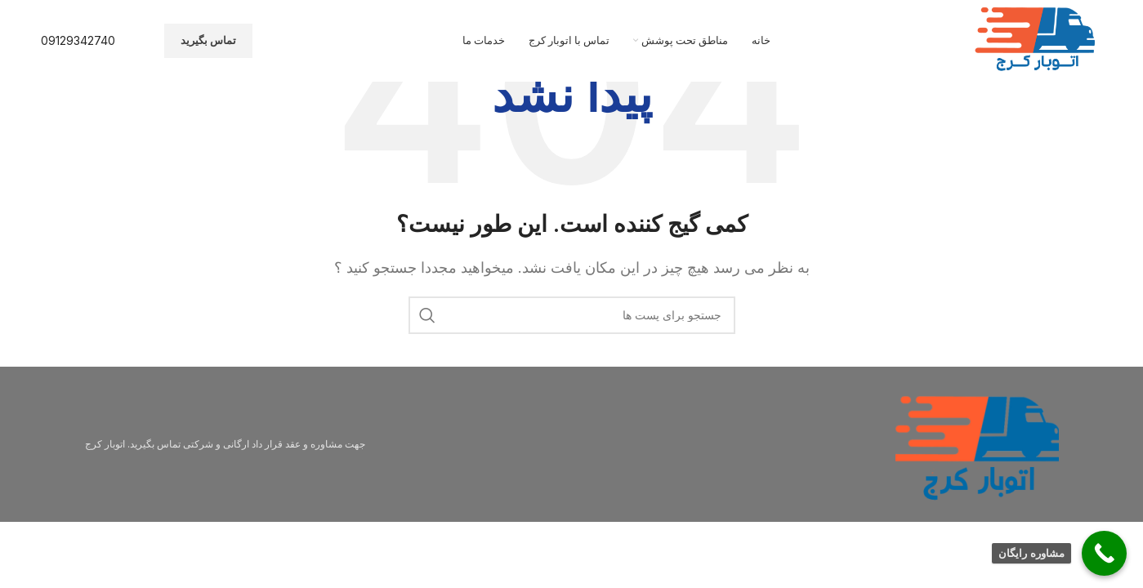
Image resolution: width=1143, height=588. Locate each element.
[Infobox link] (78, 41)
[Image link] (977, 442)
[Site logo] (1036, 39)
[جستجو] (572, 315)
